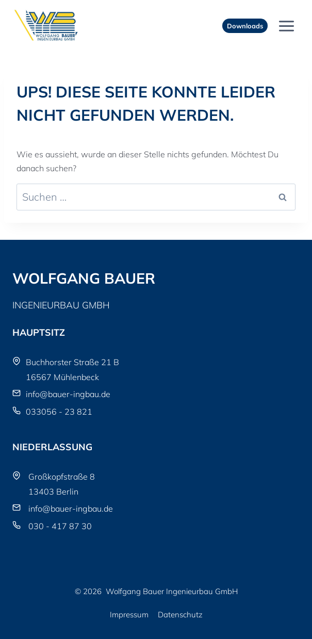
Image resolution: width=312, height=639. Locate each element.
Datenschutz (180, 614)
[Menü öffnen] (286, 26)
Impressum (129, 614)
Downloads (245, 26)
